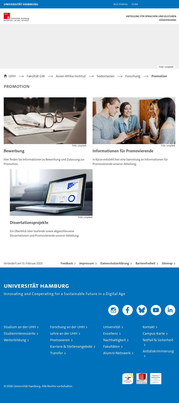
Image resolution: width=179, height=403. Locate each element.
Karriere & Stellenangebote (71, 346)
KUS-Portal (121, 4)
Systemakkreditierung (169, 375)
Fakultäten (111, 346)
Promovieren (60, 340)
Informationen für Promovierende (123, 151)
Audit (139, 375)
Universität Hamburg (21, 4)
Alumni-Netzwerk (117, 353)
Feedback (67, 263)
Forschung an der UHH (67, 327)
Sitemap (167, 263)
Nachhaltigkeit (114, 340)
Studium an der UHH (20, 327)
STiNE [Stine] (135, 4)
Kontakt (149, 327)
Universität (111, 327)
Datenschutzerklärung (114, 263)
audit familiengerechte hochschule (127, 378)
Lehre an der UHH (63, 333)
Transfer (56, 353)
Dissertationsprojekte (29, 222)
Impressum (86, 263)
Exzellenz (110, 333)
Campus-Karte (154, 333)
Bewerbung (14, 151)
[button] (164, 4)
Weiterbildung (15, 340)
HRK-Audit (153, 377)
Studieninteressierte (19, 333)
